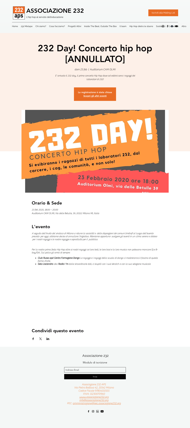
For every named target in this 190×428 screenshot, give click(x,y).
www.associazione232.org (94, 397)
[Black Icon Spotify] (171, 26)
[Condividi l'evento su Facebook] (33, 339)
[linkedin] (97, 411)
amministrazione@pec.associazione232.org (97, 403)
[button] (184, 26)
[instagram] (162, 26)
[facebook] (167, 26)
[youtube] (102, 411)
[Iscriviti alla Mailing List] (163, 12)
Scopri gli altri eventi (95, 95)
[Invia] (95, 376)
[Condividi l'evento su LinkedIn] (47, 339)
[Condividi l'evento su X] (40, 339)
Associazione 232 (95, 356)
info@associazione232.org (94, 400)
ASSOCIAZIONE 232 (55, 10)
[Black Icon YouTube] (176, 26)
